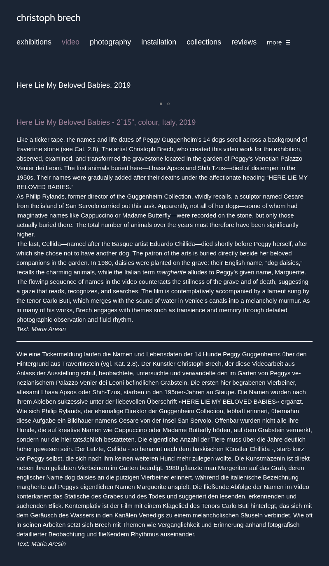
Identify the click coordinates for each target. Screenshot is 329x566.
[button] (161, 104)
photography (110, 42)
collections (204, 42)
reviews (244, 42)
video (70, 42)
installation (158, 42)
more (274, 42)
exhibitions (33, 42)
